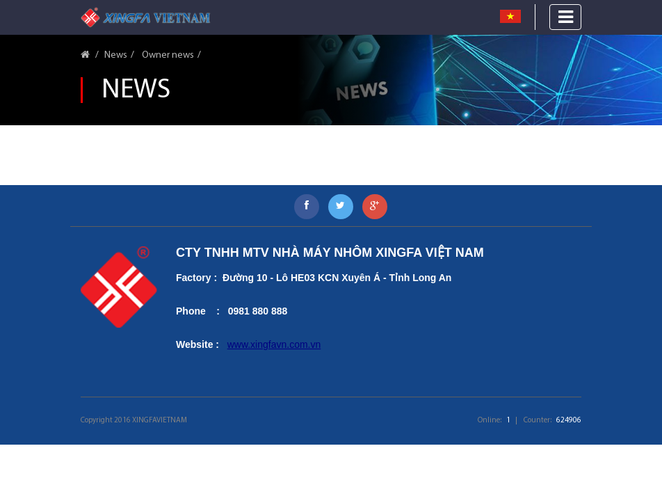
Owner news (167, 55)
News (115, 55)
